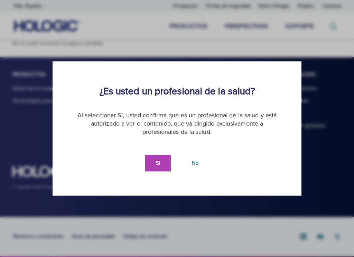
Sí (158, 163)
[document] (177, 128)
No (195, 163)
